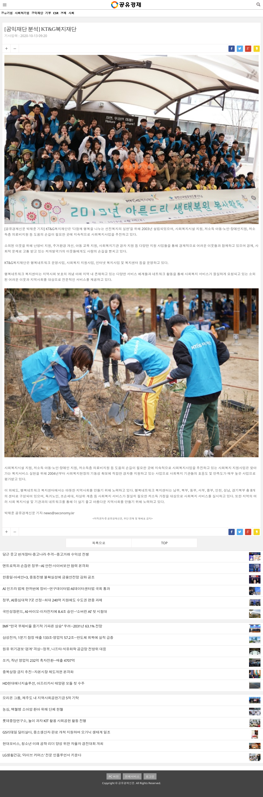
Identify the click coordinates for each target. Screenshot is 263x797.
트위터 (240, 48)
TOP (164, 543)
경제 (63, 13)
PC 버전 (114, 776)
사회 (71, 13)
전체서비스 (132, 776)
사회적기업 (22, 13)
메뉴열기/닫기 (4, 4)
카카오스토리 (256, 48)
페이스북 (231, 48)
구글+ (248, 48)
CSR (55, 13)
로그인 (150, 776)
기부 (48, 13)
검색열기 (258, 5)
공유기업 (7, 13)
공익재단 (37, 13)
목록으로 (98, 543)
